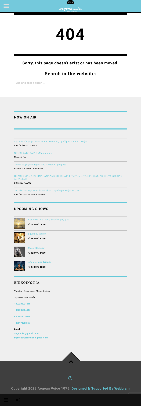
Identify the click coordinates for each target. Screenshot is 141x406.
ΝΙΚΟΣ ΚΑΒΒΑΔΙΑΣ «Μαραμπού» (33, 153)
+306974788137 (22, 323)
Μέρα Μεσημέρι (36, 248)
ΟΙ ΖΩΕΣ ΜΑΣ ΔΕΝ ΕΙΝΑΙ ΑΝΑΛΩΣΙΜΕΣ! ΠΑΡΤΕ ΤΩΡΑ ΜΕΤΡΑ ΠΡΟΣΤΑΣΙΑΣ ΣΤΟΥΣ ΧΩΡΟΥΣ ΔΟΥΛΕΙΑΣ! (68, 177)
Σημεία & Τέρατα (37, 234)
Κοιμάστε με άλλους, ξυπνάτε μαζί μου (48, 219)
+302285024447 (22, 310)
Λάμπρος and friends (40, 262)
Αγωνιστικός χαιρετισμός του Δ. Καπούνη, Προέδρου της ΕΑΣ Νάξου (50, 141)
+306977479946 (22, 316)
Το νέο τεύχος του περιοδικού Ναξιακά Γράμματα (40, 164)
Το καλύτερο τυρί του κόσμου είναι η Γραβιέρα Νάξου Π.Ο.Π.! (47, 190)
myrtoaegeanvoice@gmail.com (31, 337)
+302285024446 (22, 303)
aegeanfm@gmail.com (26, 333)
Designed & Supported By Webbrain (100, 388)
